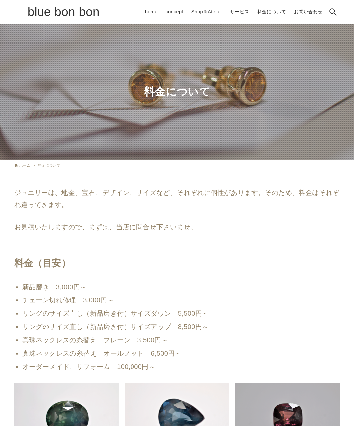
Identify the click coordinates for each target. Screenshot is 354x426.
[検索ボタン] (333, 12)
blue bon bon (64, 12)
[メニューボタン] (21, 12)
